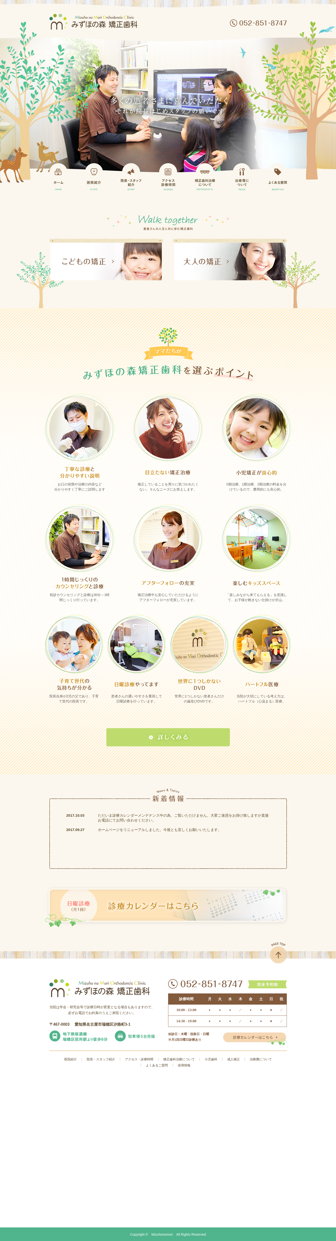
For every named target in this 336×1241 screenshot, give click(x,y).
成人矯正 (233, 1059)
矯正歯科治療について (179, 1059)
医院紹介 (70, 1059)
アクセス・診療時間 (139, 1059)
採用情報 (184, 1065)
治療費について (261, 1059)
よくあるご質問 (157, 1065)
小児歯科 (211, 1059)
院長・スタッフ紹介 (101, 1059)
